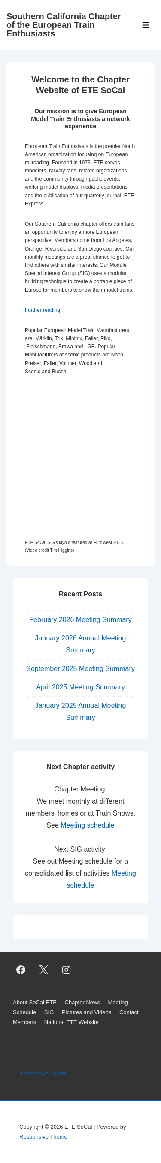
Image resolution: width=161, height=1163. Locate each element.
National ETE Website (71, 1022)
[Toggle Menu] (146, 25)
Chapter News (82, 1002)
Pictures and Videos (86, 1012)
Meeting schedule (87, 825)
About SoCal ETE (35, 1002)
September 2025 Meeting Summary (80, 668)
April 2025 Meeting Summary (80, 687)
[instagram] (66, 970)
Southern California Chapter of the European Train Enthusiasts (63, 25)
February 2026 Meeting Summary (80, 619)
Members (24, 1022)
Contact (129, 1012)
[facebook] (21, 970)
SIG (49, 1012)
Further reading (42, 310)
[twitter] (44, 970)
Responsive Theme (43, 1073)
